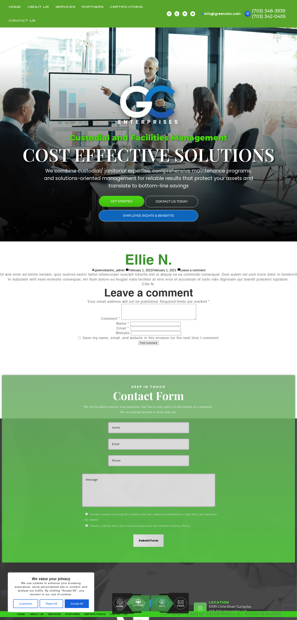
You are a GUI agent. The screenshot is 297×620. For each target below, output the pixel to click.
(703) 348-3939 (268, 10)
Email (123, 331)
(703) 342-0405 (269, 15)
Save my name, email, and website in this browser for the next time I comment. (151, 341)
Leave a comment (192, 270)
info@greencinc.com (222, 12)
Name (122, 326)
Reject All (51, 603)
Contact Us (22, 19)
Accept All (77, 603)
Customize (25, 603)
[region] (51, 592)
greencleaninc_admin (110, 270)
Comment (106, 321)
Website (123, 336)
